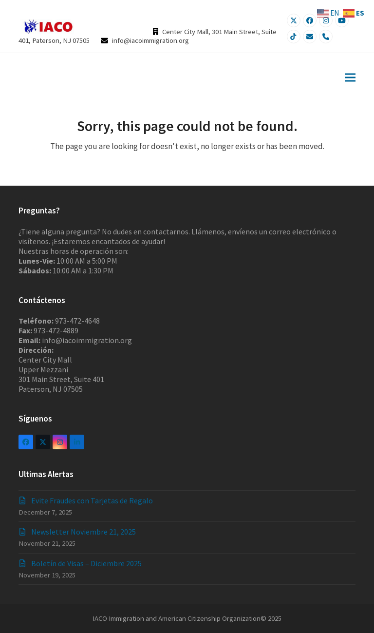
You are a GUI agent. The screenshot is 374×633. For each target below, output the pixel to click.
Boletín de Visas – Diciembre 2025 (86, 563)
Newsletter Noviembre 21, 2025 (83, 532)
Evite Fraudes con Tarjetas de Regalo (92, 500)
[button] (350, 77)
